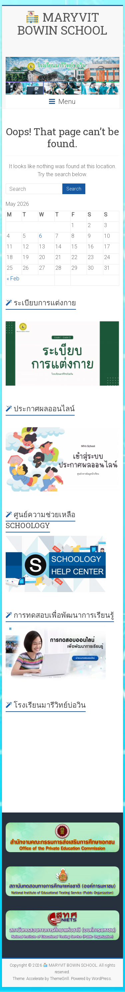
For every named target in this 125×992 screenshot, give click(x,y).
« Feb (13, 278)
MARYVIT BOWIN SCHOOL (62, 23)
